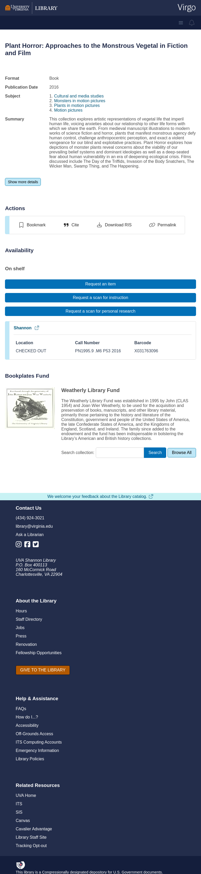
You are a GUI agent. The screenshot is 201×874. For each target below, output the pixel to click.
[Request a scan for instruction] (100, 297)
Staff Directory (29, 619)
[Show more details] (23, 182)
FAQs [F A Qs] (21, 708)
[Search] (155, 452)
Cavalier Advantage (34, 829)
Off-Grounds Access (34, 734)
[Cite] (70, 225)
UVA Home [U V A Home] (26, 795)
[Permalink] (162, 225)
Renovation (26, 644)
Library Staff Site (31, 837)
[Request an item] (100, 284)
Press (21, 636)
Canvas (23, 820)
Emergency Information (37, 750)
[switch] (32, 225)
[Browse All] (182, 452)
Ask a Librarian (30, 534)
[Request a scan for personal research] (100, 311)
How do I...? (27, 717)
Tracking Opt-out (31, 845)
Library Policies (30, 759)
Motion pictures (68, 110)
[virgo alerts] (192, 22)
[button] (181, 22)
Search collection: (77, 452)
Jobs (20, 627)
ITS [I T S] (19, 804)
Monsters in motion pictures (79, 101)
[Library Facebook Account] (28, 545)
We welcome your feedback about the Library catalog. (100, 496)
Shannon (26, 328)
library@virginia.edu (34, 526)
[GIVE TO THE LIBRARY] (43, 670)
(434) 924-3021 (30, 518)
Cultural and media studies (79, 96)
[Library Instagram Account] (20, 545)
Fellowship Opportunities (39, 653)
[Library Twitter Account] (37, 545)
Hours (21, 611)
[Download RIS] (114, 225)
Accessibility (27, 725)
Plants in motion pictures (77, 105)
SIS (19, 812)
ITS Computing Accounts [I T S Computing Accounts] (39, 742)
